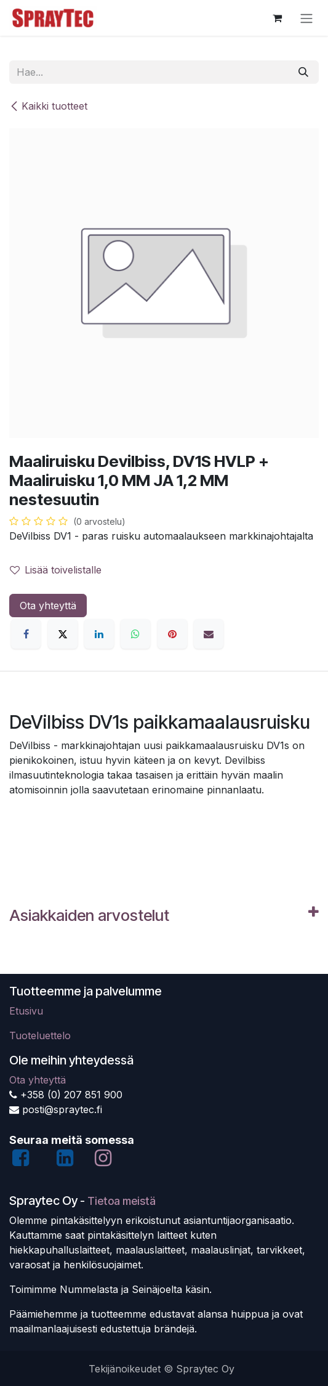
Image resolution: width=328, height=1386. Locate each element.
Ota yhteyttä (48, 605)
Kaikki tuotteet (48, 106)
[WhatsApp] (135, 634)
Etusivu (26, 1011)
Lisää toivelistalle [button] (56, 570)
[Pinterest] (172, 634)
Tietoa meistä (121, 1200)
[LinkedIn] (99, 634)
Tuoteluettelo (40, 1035)
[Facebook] (26, 634)
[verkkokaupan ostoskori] (277, 18)
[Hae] (303, 72)
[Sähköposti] (208, 634)
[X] (63, 634)
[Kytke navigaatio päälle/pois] (306, 18)
